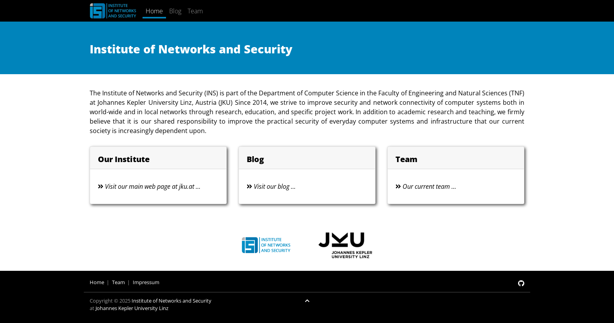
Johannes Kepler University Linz (132, 308)
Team (195, 11)
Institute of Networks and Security (171, 300)
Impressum (146, 282)
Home (154, 11)
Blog (175, 11)
